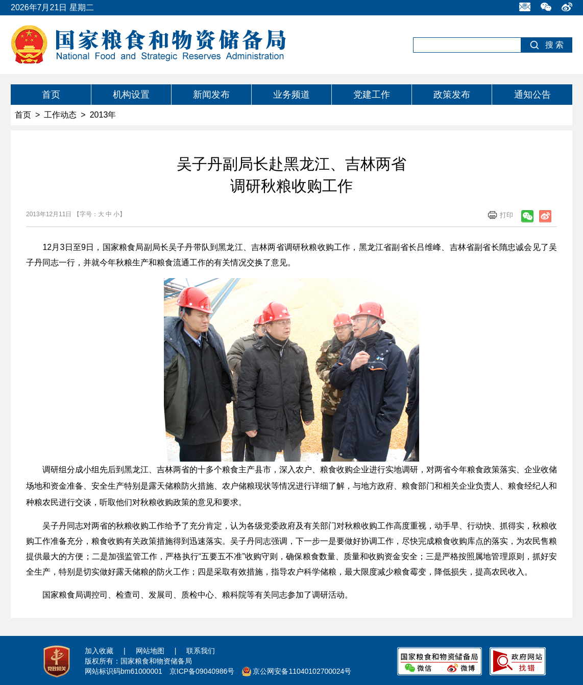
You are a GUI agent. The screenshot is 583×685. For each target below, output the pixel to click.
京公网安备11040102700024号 (302, 671)
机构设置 (131, 94)
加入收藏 (99, 651)
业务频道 (291, 94)
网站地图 (150, 651)
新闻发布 (211, 94)
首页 (51, 94)
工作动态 (60, 114)
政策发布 (451, 94)
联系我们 (200, 651)
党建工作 (371, 94)
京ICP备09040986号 (202, 671)
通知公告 (532, 94)
